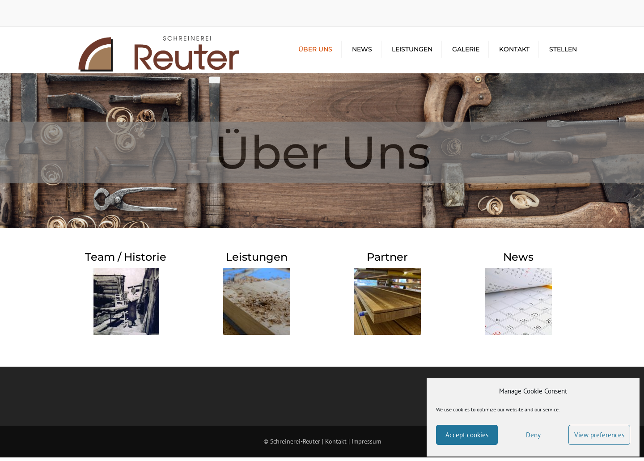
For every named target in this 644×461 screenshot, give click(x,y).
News (362, 51)
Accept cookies (466, 435)
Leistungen (412, 51)
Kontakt (514, 51)
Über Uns (315, 51)
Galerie (465, 51)
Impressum (366, 445)
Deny (533, 435)
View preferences (599, 435)
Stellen (563, 51)
